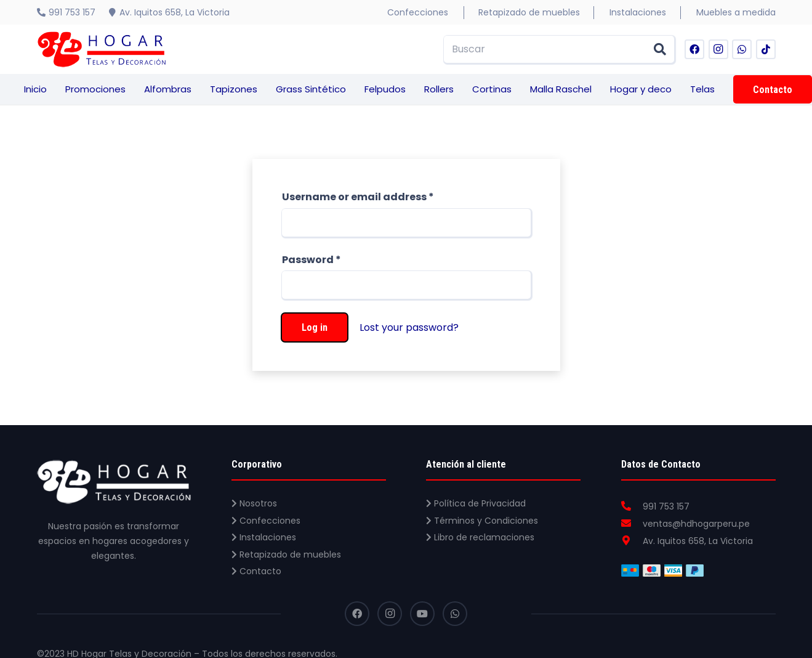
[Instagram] (718, 49)
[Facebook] (694, 49)
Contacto (256, 571)
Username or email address (358, 197)
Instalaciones (263, 537)
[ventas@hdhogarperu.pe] (632, 523)
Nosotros (254, 503)
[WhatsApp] (742, 49)
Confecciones (265, 520)
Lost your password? (409, 327)
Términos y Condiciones (482, 520)
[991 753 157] (632, 506)
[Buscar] (559, 49)
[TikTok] (766, 49)
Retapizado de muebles (286, 554)
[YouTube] (422, 613)
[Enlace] (101, 49)
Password (311, 260)
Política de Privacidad (476, 503)
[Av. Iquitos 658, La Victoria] (632, 541)
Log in (315, 327)
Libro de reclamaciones (480, 537)
